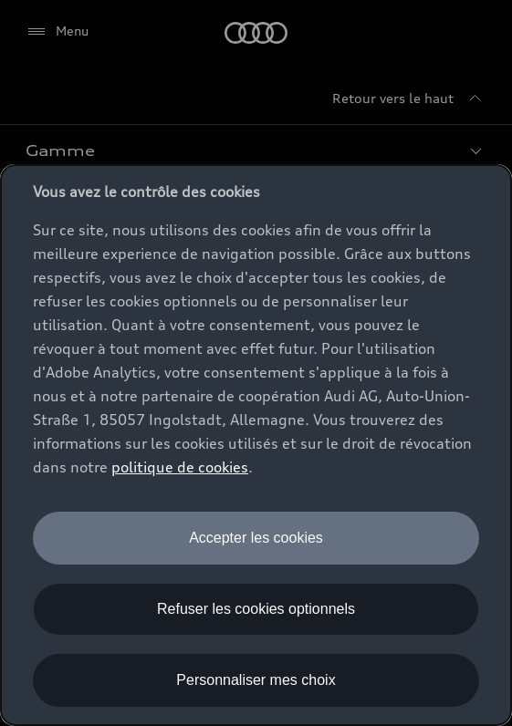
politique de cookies (179, 467)
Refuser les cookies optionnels (256, 609)
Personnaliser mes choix (255, 680)
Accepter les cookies (256, 537)
